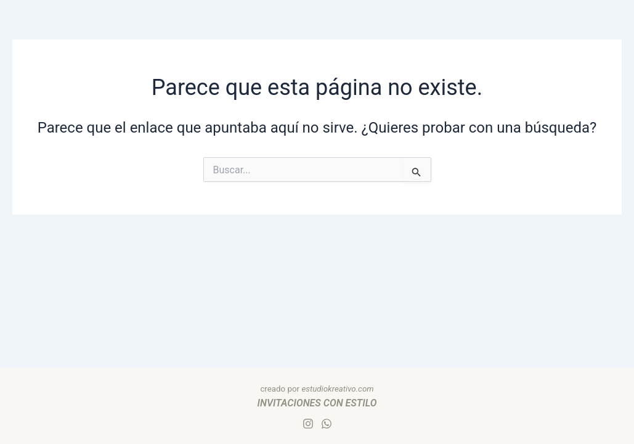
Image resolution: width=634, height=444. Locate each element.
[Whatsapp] (326, 423)
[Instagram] (308, 423)
